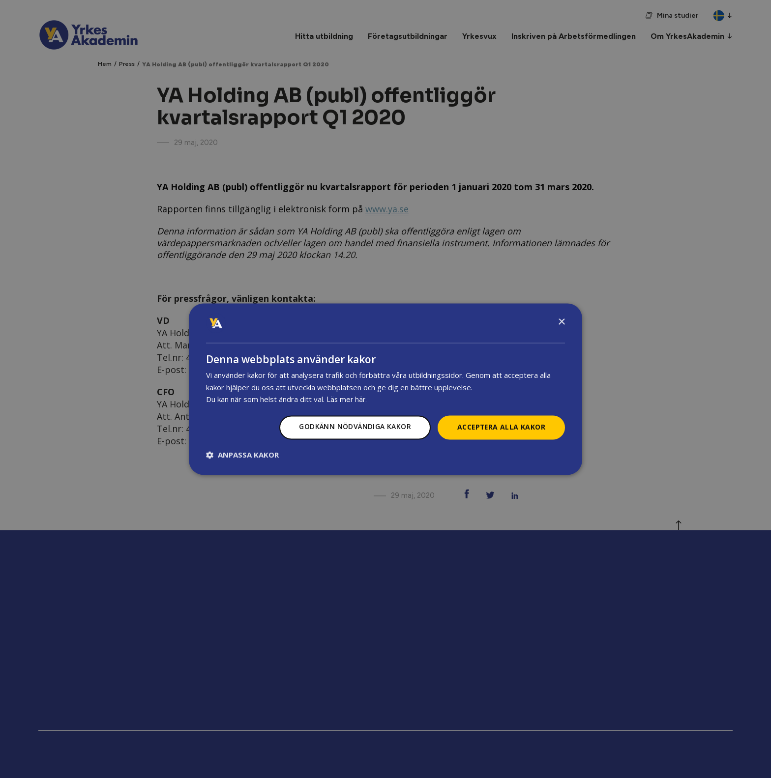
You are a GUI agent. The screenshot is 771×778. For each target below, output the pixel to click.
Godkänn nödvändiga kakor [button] (353, 427)
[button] (242, 454)
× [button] (561, 322)
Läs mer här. (346, 400)
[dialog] (385, 389)
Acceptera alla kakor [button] (500, 427)
